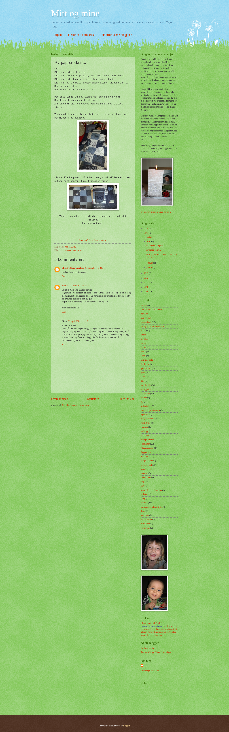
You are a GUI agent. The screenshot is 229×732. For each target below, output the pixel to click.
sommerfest (146, 477)
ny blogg (144, 431)
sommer (144, 473)
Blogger (126, 726)
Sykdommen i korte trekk (152, 507)
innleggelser (146, 389)
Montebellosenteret (169, 629)
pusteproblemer (147, 440)
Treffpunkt (145, 523)
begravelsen (146, 318)
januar (150, 267)
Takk (143, 511)
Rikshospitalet (147, 448)
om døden (67, 250)
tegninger (145, 515)
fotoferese (145, 364)
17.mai (144, 305)
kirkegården (146, 406)
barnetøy (144, 314)
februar (150, 263)
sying (79, 250)
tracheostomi (146, 519)
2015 (146, 228)
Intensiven (145, 393)
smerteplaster (146, 469)
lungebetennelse (148, 419)
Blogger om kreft (148, 623)
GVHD (144, 377)
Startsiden (93, 398)
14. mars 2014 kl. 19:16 (79, 286)
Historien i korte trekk (81, 34)
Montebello (146, 423)
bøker (143, 351)
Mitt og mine (75, 13)
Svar (64, 276)
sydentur (144, 494)
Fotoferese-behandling (150, 629)
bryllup (144, 347)
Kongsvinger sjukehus (150, 410)
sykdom (144, 502)
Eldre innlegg (126, 398)
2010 (146, 287)
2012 (146, 278)
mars (149, 241)
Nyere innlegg (59, 398)
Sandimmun (146, 456)
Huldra (65, 286)
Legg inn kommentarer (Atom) (75, 405)
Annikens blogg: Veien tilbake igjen (156, 652)
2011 (146, 282)
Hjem (58, 34)
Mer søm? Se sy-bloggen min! (92, 240)
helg (142, 381)
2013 (146, 273)
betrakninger (146, 322)
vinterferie (145, 528)
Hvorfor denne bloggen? (117, 34)
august (150, 237)
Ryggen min (146, 452)
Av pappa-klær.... (153, 250)
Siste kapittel (146, 465)
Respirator (145, 444)
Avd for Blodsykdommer (151, 309)
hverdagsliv (146, 385)
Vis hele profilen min (150, 671)
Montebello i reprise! (155, 245)
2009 (146, 292)
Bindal (143, 335)
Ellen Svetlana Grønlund (73, 268)
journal (144, 398)
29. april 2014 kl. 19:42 (78, 321)
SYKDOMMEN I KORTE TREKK (156, 212)
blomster (144, 343)
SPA (142, 486)
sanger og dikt (147, 461)
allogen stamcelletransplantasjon (155, 632)
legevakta (145, 414)
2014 (146, 233)
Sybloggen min (147, 648)
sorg (74, 250)
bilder (143, 330)
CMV (143, 356)
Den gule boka (147, 360)
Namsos (144, 427)
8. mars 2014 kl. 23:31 (94, 268)
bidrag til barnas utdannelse (152, 326)
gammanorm (146, 368)
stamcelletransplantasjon (151, 490)
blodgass (144, 339)
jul (142, 402)
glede (143, 372)
